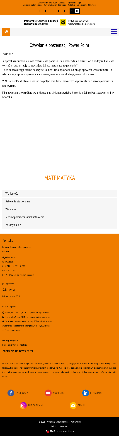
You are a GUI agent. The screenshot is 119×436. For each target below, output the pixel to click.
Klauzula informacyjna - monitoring (14, 345)
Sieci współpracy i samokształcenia (24, 217)
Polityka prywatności (59, 426)
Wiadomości (12, 193)
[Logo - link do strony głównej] (59, 21)
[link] (75, 11)
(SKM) (23, 317)
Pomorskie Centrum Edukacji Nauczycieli (64, 421)
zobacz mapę (15, 330)
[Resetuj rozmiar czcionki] (58, 11)
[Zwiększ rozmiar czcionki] (64, 11)
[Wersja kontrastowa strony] (46, 11)
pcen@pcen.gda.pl (72, 2)
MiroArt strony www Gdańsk (59, 431)
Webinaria (10, 209)
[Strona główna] (6, 32)
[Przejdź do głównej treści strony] (39, 11)
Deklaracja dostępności (10, 340)
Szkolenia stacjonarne (17, 201)
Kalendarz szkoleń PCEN (11, 296)
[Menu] (114, 32)
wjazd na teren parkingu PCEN (27, 321)
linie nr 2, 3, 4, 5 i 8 (22, 312)
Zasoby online (13, 225)
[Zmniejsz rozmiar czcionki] (52, 11)
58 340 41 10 (51, 2)
